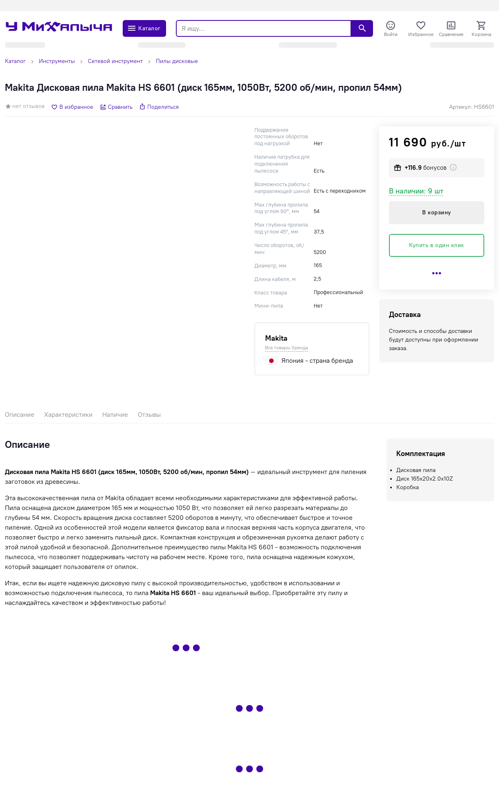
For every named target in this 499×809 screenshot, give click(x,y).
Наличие (115, 414)
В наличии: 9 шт (416, 191)
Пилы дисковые (177, 61)
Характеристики (68, 414)
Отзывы (149, 414)
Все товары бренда (286, 348)
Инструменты (57, 61)
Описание (19, 414)
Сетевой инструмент (115, 61)
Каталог (15, 61)
